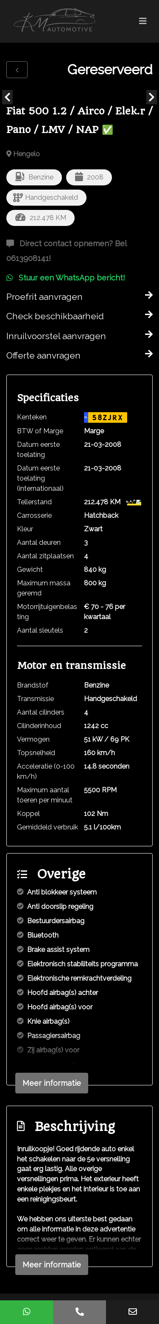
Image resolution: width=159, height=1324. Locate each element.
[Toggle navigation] (143, 21)
